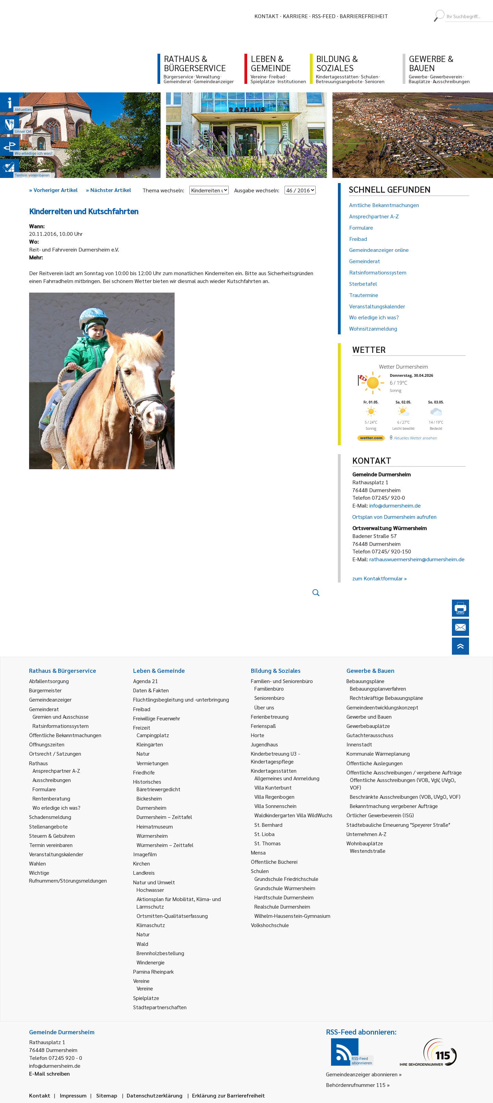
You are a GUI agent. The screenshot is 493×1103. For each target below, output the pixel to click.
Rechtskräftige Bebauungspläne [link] (386, 697)
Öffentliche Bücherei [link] (274, 861)
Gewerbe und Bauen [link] (369, 716)
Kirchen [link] (141, 863)
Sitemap (106, 1095)
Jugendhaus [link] (264, 744)
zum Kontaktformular (377, 578)
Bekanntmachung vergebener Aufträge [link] (394, 805)
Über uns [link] (264, 707)
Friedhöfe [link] (144, 772)
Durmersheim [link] (151, 807)
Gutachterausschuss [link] (369, 735)
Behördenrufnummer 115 (355, 1084)
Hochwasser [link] (150, 889)
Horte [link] (257, 735)
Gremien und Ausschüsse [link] (61, 716)
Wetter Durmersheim (403, 366)
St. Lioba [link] (264, 833)
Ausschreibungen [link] (52, 779)
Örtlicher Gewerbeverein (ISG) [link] (380, 815)
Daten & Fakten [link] (151, 690)
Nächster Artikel (108, 189)
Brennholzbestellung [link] (160, 953)
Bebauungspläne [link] (365, 680)
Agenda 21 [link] (145, 680)
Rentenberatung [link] (51, 798)
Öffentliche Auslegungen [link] (374, 763)
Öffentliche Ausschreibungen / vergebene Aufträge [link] (404, 772)
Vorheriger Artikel (53, 189)
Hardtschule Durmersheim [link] (284, 897)
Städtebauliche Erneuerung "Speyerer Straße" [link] (398, 824)
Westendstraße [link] (367, 850)
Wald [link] (142, 943)
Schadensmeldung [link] (50, 816)
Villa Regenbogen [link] (274, 796)
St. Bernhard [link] (268, 824)
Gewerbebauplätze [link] (368, 725)
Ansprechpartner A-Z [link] (56, 770)
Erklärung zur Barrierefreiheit (228, 1095)
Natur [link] (143, 753)
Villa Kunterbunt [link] (273, 787)
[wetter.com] (371, 439)
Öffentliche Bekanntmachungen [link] (65, 735)
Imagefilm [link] (145, 854)
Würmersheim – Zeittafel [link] (165, 844)
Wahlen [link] (37, 863)
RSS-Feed (324, 16)
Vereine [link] (145, 988)
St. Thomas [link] (267, 843)
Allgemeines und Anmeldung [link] (286, 778)
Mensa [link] (258, 852)
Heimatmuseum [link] (155, 826)
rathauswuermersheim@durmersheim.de (417, 559)
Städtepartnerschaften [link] (160, 1007)
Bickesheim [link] (149, 798)
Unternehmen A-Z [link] (366, 833)
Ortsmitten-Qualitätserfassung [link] (172, 915)
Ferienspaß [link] (263, 725)
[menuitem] (399, 16)
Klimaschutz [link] (151, 924)
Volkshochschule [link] (270, 924)
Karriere (295, 16)
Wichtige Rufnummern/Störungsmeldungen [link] (68, 876)
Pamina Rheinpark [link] (153, 971)
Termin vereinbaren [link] (51, 844)
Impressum (73, 1095)
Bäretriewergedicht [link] (158, 789)
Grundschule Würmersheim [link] (284, 888)
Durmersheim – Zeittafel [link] (164, 816)
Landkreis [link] (144, 872)
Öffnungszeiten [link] (46, 744)
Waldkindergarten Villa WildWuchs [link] (293, 815)
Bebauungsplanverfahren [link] (378, 688)
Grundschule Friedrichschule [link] (286, 878)
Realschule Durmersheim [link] (282, 906)
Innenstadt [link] (359, 744)
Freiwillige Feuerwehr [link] (156, 718)
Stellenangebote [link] (48, 826)
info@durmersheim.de (395, 505)
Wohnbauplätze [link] (364, 843)
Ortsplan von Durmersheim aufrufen (394, 516)
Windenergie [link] (151, 962)
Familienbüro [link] (269, 688)
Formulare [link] (44, 789)
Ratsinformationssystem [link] (61, 725)
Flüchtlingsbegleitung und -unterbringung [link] (181, 699)
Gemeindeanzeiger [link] (50, 699)
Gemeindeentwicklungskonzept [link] (382, 707)
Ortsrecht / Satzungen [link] (55, 753)
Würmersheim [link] (152, 835)
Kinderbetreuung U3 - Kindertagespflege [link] (275, 757)
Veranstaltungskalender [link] (56, 854)
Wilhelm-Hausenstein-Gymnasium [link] (292, 915)
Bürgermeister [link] (45, 690)
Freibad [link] (141, 709)
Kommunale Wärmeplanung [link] (378, 753)
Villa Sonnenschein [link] (275, 805)
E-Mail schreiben (49, 1073)
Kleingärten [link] (150, 744)
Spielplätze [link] (146, 997)
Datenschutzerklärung (154, 1095)
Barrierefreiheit (364, 16)
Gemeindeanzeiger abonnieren (361, 1074)
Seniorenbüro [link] (269, 697)
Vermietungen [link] (152, 763)
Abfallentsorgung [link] (49, 680)
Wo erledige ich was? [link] (56, 807)
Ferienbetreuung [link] (270, 716)
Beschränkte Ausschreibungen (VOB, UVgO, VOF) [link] (405, 796)
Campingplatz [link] (153, 735)
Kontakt (266, 16)
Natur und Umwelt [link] (154, 882)
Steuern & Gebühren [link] (52, 835)
